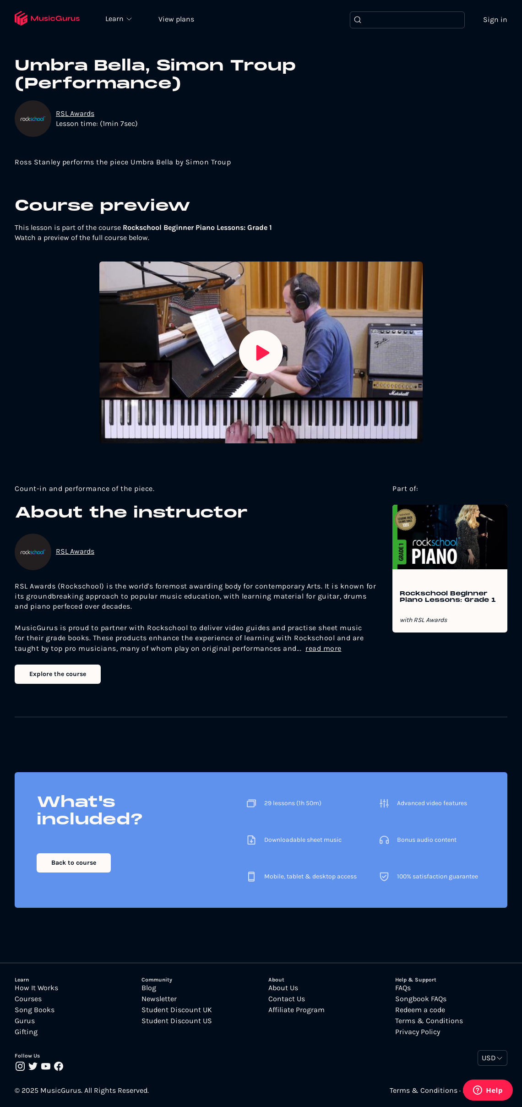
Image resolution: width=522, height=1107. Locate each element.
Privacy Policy (417, 1032)
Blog (148, 988)
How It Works (36, 988)
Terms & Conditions (429, 1021)
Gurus (25, 1021)
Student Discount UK (176, 1010)
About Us (283, 988)
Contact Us (286, 999)
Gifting (26, 1032)
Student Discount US (176, 1021)
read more (323, 648)
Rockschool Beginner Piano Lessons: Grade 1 (448, 597)
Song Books (34, 1010)
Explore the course (57, 674)
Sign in (495, 19)
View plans (176, 19)
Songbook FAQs (420, 999)
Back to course (73, 863)
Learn (115, 18)
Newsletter (159, 999)
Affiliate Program (296, 1010)
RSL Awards (75, 113)
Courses (28, 999)
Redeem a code (420, 1010)
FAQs (403, 988)
